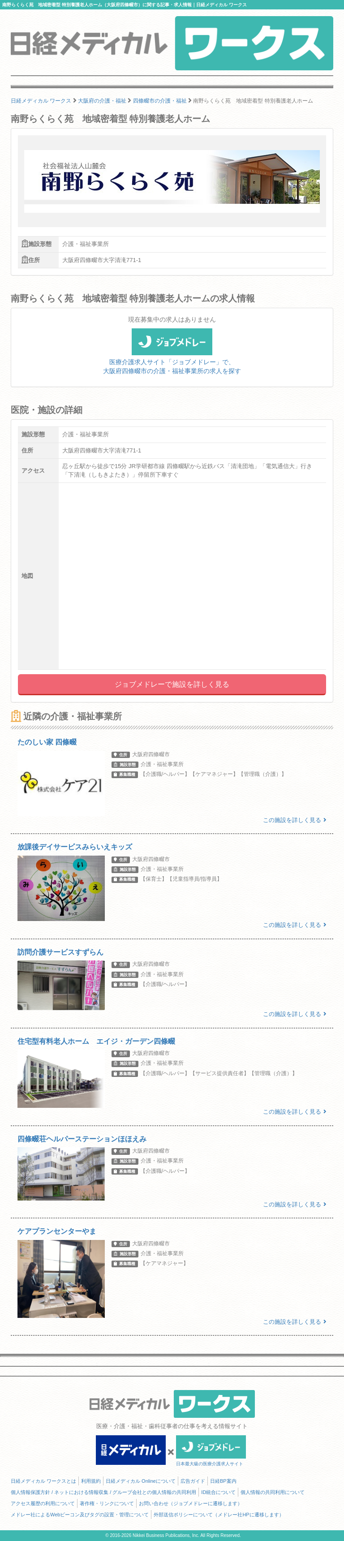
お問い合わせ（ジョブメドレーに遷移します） (190, 1503)
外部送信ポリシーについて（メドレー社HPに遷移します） (219, 1514)
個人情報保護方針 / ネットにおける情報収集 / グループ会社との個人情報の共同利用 (103, 1492)
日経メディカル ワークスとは (43, 1481)
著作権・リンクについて (107, 1503)
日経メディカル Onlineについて (141, 1481)
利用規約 (91, 1481)
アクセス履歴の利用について (43, 1503)
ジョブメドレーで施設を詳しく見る (172, 684)
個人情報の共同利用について (273, 1492)
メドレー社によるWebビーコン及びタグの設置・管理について (80, 1514)
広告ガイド (193, 1481)
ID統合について (218, 1492)
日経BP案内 (223, 1481)
